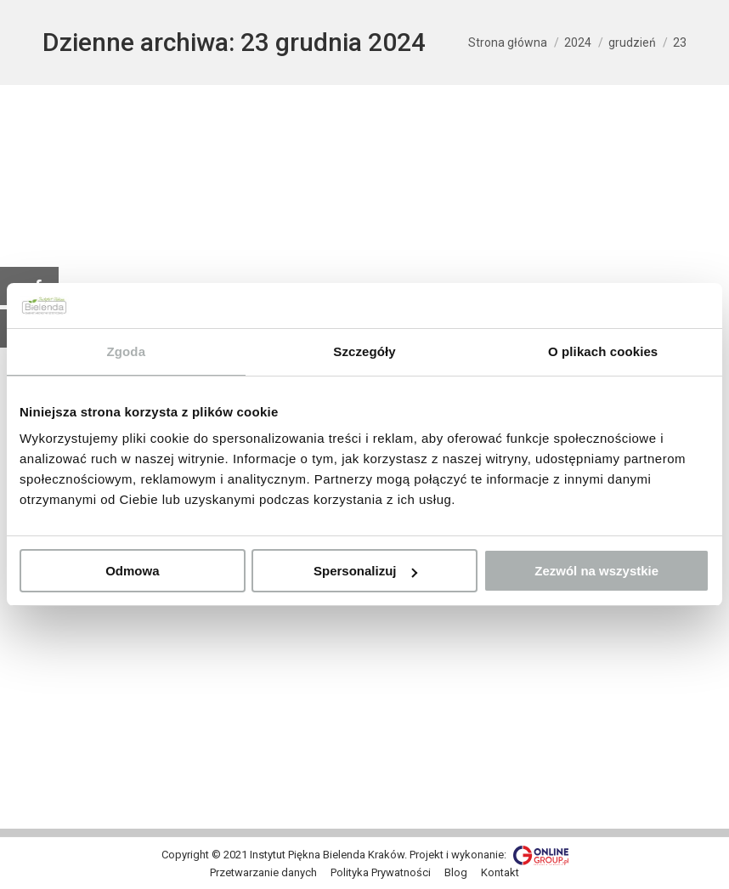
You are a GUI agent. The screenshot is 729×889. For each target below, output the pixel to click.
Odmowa (132, 570)
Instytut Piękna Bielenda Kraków (327, 854)
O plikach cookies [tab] (603, 351)
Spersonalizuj (365, 570)
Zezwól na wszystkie (596, 570)
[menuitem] (263, 873)
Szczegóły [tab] (364, 351)
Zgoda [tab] (126, 351)
